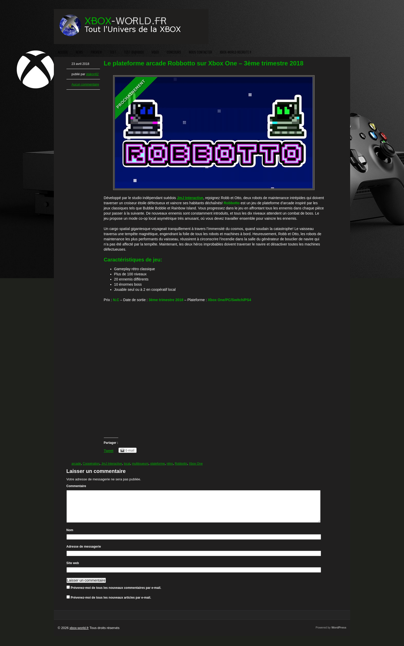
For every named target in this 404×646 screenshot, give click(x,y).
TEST (113, 52)
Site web (72, 569)
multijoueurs (140, 463)
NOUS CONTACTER (200, 52)
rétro (170, 463)
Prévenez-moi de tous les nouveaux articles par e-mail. (111, 604)
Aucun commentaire (85, 84)
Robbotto (181, 463)
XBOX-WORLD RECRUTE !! (235, 52)
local (127, 463)
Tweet (108, 451)
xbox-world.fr (79, 634)
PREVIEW (96, 52)
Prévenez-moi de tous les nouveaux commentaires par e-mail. (116, 594)
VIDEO (155, 52)
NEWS (79, 52)
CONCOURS (174, 52)
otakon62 (92, 74)
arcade (76, 463)
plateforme (157, 463)
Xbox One (196, 463)
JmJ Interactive (111, 463)
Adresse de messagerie (83, 553)
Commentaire (76, 486)
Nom (69, 536)
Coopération (91, 463)
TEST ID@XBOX (134, 52)
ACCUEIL (63, 52)
